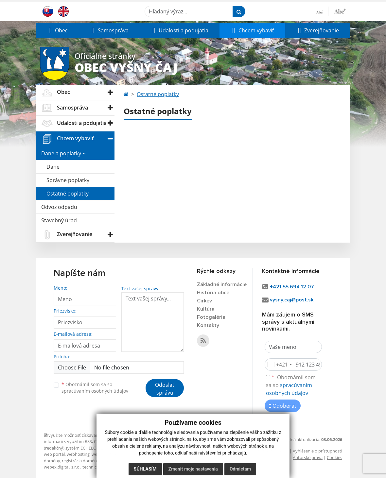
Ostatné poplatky (67, 193)
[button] (57, 30)
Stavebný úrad (59, 220)
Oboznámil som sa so (94, 387)
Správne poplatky (67, 180)
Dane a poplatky (63, 153)
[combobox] (279, 364)
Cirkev (204, 300)
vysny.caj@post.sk (291, 299)
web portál (54, 454)
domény (52, 461)
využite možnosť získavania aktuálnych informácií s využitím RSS (84, 438)
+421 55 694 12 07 (292, 286)
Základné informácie (222, 284)
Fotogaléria (211, 317)
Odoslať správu (164, 388)
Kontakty (208, 325)
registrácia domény (80, 461)
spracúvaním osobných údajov (94, 391)
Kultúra (206, 309)
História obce (213, 292)
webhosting (78, 454)
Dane (53, 166)
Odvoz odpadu (59, 207)
